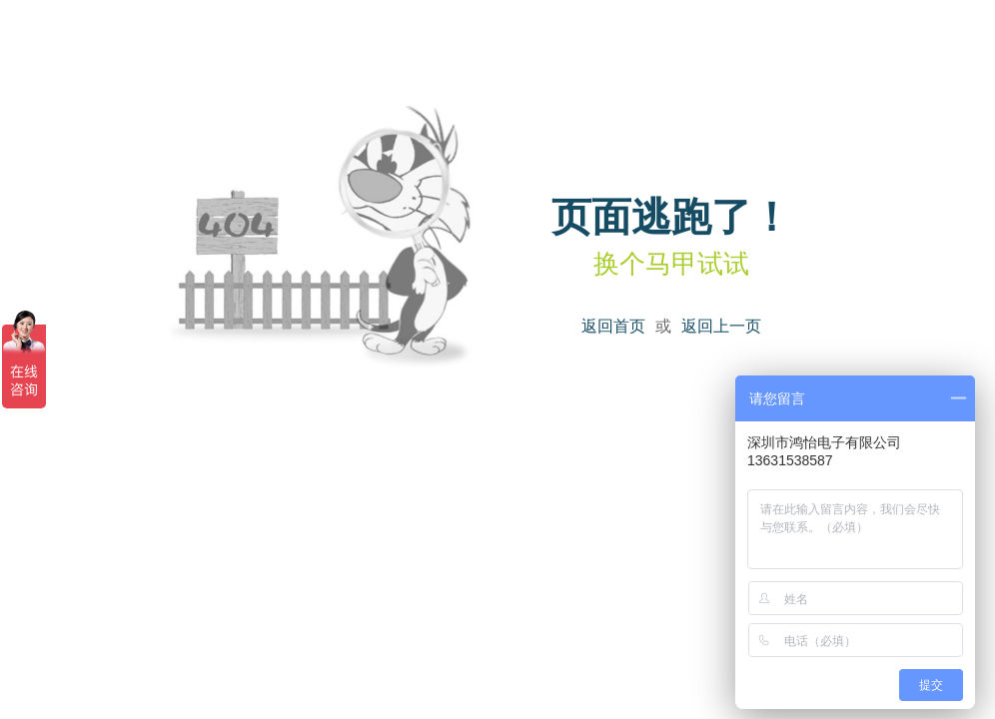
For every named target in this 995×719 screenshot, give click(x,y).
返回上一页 (721, 326)
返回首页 (613, 326)
